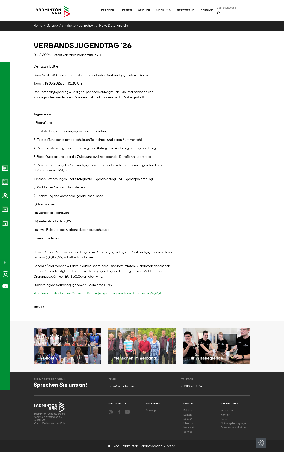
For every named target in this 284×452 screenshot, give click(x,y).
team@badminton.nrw (121, 386)
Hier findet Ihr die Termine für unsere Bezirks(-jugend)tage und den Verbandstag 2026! (97, 293)
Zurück (39, 307)
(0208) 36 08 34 (191, 386)
